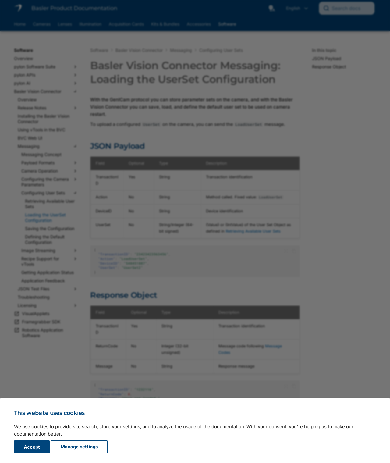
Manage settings (79, 447)
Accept (32, 447)
